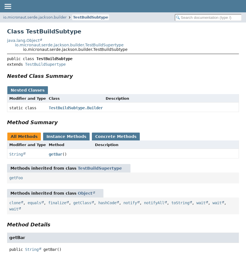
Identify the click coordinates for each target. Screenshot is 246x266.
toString (180, 203)
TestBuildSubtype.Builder (76, 108)
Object (85, 193)
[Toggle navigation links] (7, 6)
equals (34, 203)
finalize (57, 203)
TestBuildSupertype (45, 64)
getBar (55, 154)
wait (200, 203)
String (16, 154)
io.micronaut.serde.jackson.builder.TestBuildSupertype (69, 45)
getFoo (16, 178)
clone (15, 203)
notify (130, 203)
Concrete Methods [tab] (115, 136)
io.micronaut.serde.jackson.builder (35, 17)
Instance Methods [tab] (66, 136)
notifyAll (154, 203)
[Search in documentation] (208, 17)
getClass (82, 203)
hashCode (107, 203)
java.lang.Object (23, 40)
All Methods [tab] (24, 136)
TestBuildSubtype (90, 17)
